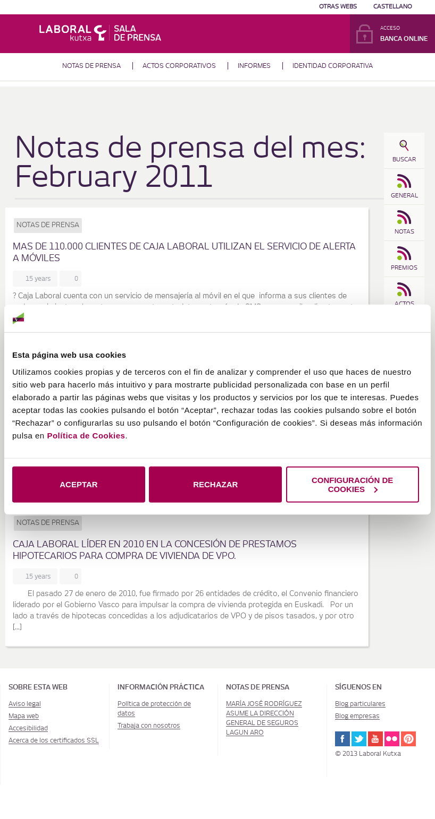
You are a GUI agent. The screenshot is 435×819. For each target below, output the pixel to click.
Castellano (392, 7)
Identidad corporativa (332, 66)
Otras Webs (338, 7)
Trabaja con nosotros (149, 725)
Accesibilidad (28, 728)
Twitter (359, 738)
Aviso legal (25, 704)
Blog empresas (357, 716)
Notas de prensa (91, 66)
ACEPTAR (78, 484)
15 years (40, 278)
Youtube (375, 738)
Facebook (342, 738)
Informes (254, 66)
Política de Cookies (86, 434)
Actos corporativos (179, 66)
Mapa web (24, 716)
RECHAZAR (215, 484)
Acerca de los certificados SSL (54, 740)
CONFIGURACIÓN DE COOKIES (352, 484)
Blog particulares (360, 704)
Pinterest (408, 738)
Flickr (391, 738)
